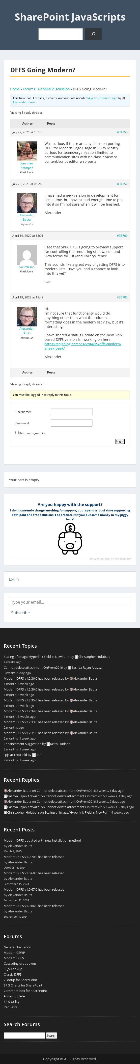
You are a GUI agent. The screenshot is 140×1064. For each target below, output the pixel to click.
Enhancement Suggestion (22, 744)
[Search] (93, 34)
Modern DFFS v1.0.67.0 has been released (34, 889)
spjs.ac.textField (15, 754)
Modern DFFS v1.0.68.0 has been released (34, 873)
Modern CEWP (14, 952)
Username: (23, 412)
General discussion (54, 89)
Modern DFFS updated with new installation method (42, 840)
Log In (120, 441)
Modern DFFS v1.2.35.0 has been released (34, 700)
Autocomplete (14, 996)
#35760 (122, 236)
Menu (9, 8)
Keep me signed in (32, 433)
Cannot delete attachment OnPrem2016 (33, 667)
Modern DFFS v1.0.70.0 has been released (34, 856)
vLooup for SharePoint (20, 980)
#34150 (122, 132)
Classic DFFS (13, 974)
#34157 (122, 184)
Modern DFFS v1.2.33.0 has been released (34, 722)
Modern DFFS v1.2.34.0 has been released (34, 711)
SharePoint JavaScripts (70, 17)
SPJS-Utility (12, 1001)
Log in (14, 579)
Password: (22, 423)
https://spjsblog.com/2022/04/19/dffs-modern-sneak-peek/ (83, 346)
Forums (29, 89)
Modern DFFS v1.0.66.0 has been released (34, 906)
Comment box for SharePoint (25, 990)
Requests (10, 1007)
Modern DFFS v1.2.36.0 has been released (34, 678)
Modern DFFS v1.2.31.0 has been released (34, 733)
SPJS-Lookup (13, 969)
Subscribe (20, 612)
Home (15, 89)
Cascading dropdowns (20, 963)
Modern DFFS (14, 958)
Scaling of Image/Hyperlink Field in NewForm (37, 656)
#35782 (122, 297)
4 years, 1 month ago (102, 98)
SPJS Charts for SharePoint (23, 985)
